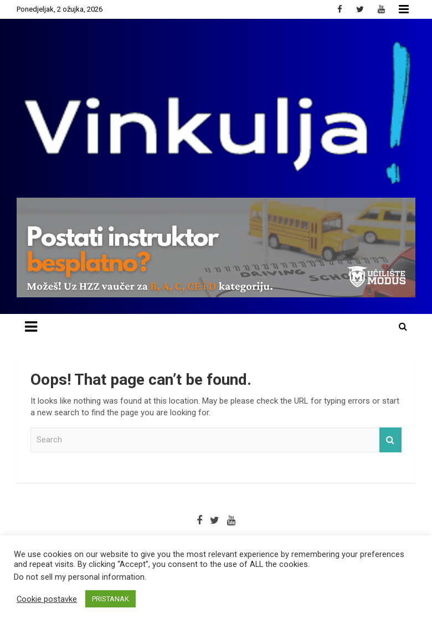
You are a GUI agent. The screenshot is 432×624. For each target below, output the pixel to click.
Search (390, 439)
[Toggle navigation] (31, 326)
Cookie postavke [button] (47, 599)
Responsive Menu (403, 9)
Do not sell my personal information (79, 577)
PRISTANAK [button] (110, 599)
